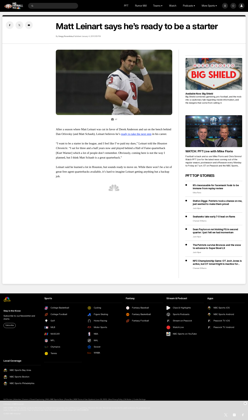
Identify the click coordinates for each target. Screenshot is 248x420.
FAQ (47, 399)
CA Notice (128, 399)
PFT (126, 5)
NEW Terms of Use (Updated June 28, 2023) (90, 399)
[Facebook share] (10, 25)
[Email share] (29, 25)
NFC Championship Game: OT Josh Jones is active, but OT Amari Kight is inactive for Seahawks (217, 262)
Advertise (17, 399)
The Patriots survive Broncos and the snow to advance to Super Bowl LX (217, 247)
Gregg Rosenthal (65, 36)
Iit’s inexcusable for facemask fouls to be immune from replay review (216, 187)
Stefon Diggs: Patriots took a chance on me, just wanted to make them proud (217, 202)
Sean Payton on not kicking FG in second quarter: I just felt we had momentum (215, 231)
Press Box (68, 399)
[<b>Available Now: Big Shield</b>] (213, 74)
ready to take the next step (136, 133)
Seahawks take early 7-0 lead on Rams (214, 216)
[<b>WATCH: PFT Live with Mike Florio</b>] (213, 131)
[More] (225, 6)
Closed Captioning (37, 399)
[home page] (13, 6)
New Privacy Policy (115, 399)
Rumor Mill (141, 5)
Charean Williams (200, 221)
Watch (172, 5)
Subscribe (9, 325)
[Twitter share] (19, 25)
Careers (25, 399)
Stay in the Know (12, 311)
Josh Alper (197, 208)
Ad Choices (7, 399)
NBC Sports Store (57, 399)
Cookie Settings (139, 399)
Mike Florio (197, 193)
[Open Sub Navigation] (162, 6)
